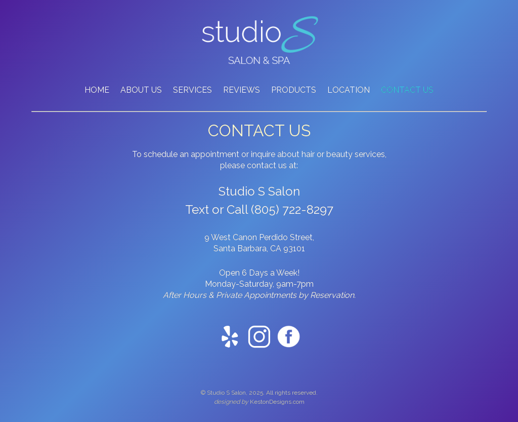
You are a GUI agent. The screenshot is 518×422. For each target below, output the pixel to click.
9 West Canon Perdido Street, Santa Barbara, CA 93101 (259, 243)
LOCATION (348, 90)
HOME (96, 90)
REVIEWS (241, 90)
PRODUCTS (293, 90)
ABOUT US (141, 90)
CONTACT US (407, 90)
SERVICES (192, 90)
